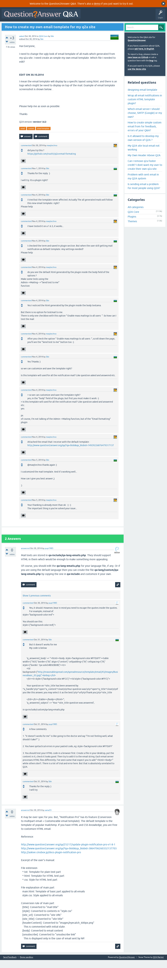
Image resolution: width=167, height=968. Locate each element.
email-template (43, 136)
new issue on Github (138, 65)
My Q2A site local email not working (143, 155)
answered (25, 556)
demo (97, 3)
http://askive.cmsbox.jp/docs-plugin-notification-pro (51, 860)
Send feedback (9, 965)
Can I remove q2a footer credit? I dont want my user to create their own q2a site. (145, 172)
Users (68, 25)
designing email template (142, 97)
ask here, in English (144, 57)
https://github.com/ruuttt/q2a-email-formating (51, 161)
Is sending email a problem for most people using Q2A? (144, 193)
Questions (21, 25)
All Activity (8, 25)
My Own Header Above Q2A (144, 163)
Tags (57, 25)
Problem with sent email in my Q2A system (143, 184)
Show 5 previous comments (37, 603)
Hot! (32, 25)
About (103, 25)
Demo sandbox (26, 965)
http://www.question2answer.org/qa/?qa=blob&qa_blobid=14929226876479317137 (70, 453)
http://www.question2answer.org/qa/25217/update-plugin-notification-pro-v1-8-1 (68, 852)
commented (26, 153)
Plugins (132, 224)
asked (21, 44)
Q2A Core (43, 44)
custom (31, 136)
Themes (132, 229)
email (23, 136)
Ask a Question (81, 25)
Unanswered (45, 25)
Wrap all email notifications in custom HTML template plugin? (145, 107)
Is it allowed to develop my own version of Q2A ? (143, 145)
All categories (136, 215)
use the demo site (137, 77)
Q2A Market (158, 965)
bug (151, 68)
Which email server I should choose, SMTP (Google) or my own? (145, 120)
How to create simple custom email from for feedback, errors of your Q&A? (144, 134)
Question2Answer (137, 48)
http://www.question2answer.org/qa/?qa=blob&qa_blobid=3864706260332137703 (69, 856)
